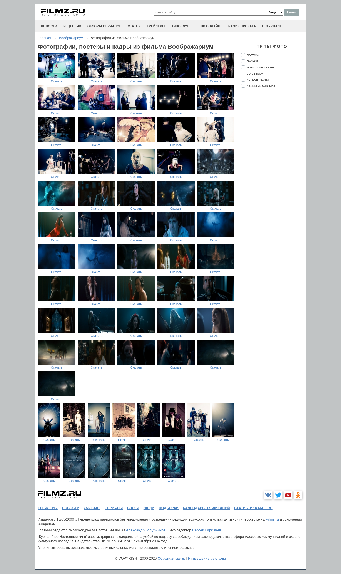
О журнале (272, 26)
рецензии (72, 26)
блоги (133, 508)
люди (149, 508)
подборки (169, 508)
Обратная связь (171, 558)
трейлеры (156, 26)
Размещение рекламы (207, 558)
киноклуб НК (183, 26)
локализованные (260, 67)
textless (253, 61)
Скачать (56, 81)
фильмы (92, 508)
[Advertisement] (273, 163)
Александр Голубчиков (146, 530)
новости (49, 26)
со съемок (255, 73)
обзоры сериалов (104, 26)
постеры (253, 55)
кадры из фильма (261, 85)
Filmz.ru (272, 519)
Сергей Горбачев (206, 530)
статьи (134, 26)
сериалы (114, 508)
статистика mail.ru (253, 508)
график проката (241, 26)
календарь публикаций (206, 508)
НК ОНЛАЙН (210, 26)
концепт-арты (258, 79)
